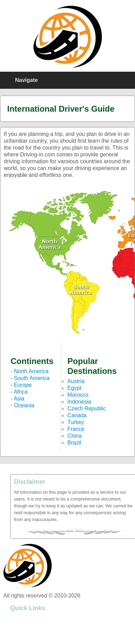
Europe (23, 385)
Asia (19, 398)
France (75, 429)
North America (31, 371)
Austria (75, 381)
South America (32, 378)
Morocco (77, 395)
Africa (21, 392)
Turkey (75, 422)
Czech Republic (86, 408)
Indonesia (79, 402)
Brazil (74, 443)
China (74, 436)
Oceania (24, 405)
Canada (76, 415)
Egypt (74, 388)
